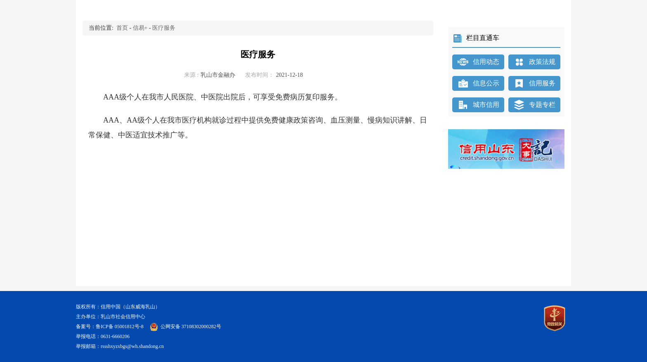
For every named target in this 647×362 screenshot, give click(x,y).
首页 (122, 28)
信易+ (140, 28)
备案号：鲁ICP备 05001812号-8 (110, 326)
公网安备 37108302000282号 (191, 326)
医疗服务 (163, 28)
